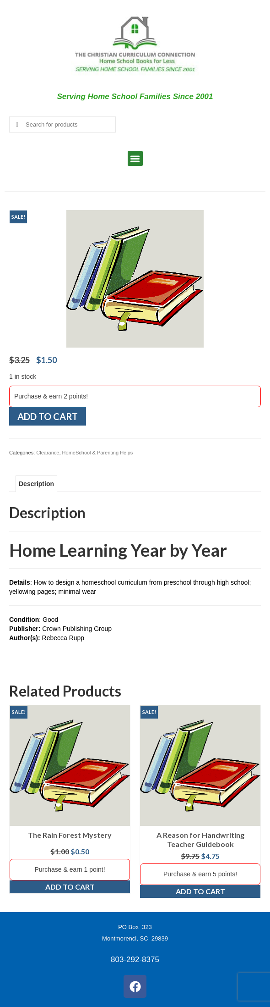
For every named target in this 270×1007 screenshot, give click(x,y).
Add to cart (47, 416)
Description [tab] (36, 483)
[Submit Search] (16, 124)
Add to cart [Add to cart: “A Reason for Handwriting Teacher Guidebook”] (200, 891)
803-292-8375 (135, 959)
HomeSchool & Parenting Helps (97, 452)
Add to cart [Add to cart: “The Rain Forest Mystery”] (70, 886)
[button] (135, 158)
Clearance (47, 452)
